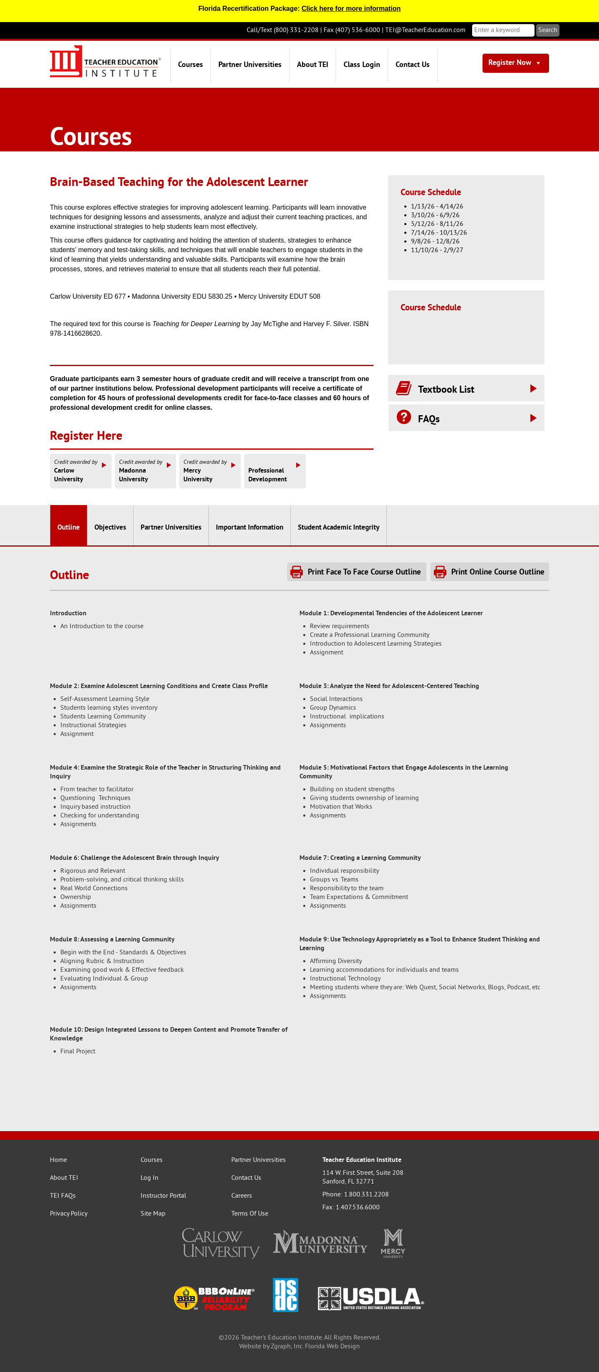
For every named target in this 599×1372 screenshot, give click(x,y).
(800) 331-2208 (296, 30)
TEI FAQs (63, 1196)
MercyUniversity (210, 471)
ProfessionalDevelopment (275, 471)
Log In (149, 1178)
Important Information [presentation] (249, 527)
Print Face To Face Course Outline (364, 572)
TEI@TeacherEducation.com (425, 30)
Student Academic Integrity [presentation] (338, 527)
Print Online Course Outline (498, 572)
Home (58, 1160)
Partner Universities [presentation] (171, 527)
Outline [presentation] (68, 527)
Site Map (153, 1214)
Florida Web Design (332, 1346)
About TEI (312, 65)
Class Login (362, 65)
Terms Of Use (249, 1214)
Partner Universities (250, 65)
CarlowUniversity (80, 471)
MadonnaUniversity (145, 471)
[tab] (68, 525)
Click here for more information (351, 8)
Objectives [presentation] (110, 527)
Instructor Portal (163, 1196)
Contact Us (413, 65)
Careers (241, 1196)
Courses (190, 65)
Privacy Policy (68, 1214)
